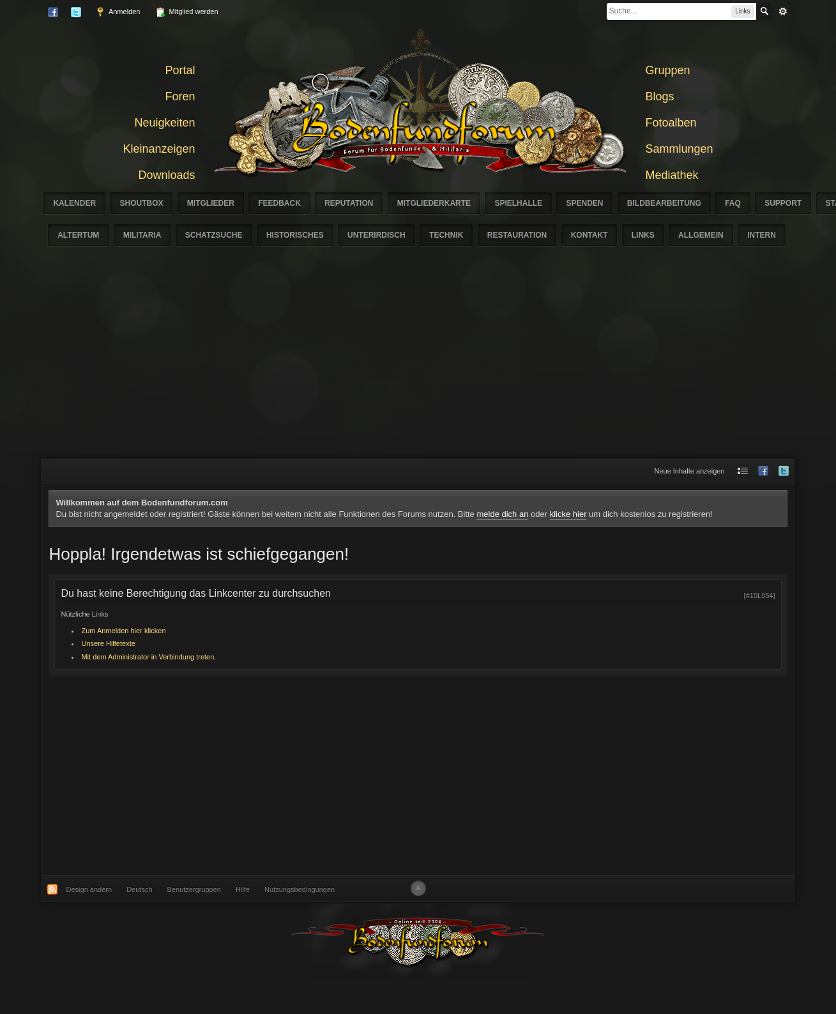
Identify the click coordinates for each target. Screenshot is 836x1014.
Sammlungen (679, 148)
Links (643, 235)
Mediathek (672, 175)
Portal (180, 70)
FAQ (733, 203)
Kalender (74, 203)
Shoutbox (141, 203)
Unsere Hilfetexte (108, 643)
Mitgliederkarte (434, 203)
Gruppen (668, 70)
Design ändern (89, 889)
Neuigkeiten (164, 122)
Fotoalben (671, 122)
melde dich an (502, 514)
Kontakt (589, 235)
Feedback (279, 203)
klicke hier (568, 514)
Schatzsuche (214, 235)
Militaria (142, 235)
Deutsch (139, 889)
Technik (446, 235)
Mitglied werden (186, 12)
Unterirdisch (376, 235)
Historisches (295, 235)
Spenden (584, 203)
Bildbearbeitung (664, 203)
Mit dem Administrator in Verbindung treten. (148, 657)
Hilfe (243, 889)
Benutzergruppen (194, 889)
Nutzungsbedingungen (299, 889)
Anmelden (117, 12)
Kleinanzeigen (159, 148)
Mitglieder (210, 203)
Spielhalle (518, 203)
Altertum (78, 235)
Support (783, 203)
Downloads (166, 175)
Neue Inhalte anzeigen (689, 471)
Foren (180, 96)
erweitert (783, 11)
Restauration (517, 235)
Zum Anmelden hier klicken (123, 630)
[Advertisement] (418, 362)
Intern (761, 235)
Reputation (348, 203)
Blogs (660, 96)
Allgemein (701, 235)
